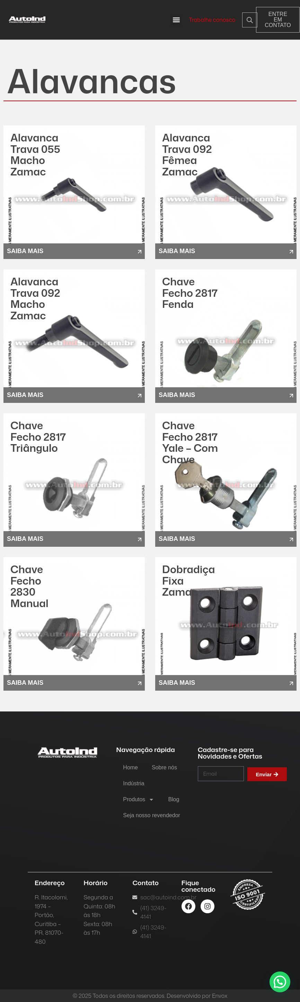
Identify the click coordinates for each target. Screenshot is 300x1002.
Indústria (133, 783)
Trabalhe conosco (212, 20)
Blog (173, 799)
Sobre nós (164, 767)
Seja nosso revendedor (151, 815)
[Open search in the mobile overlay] (244, 19)
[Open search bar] (249, 19)
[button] (176, 20)
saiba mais (25, 251)
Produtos (138, 799)
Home (130, 767)
